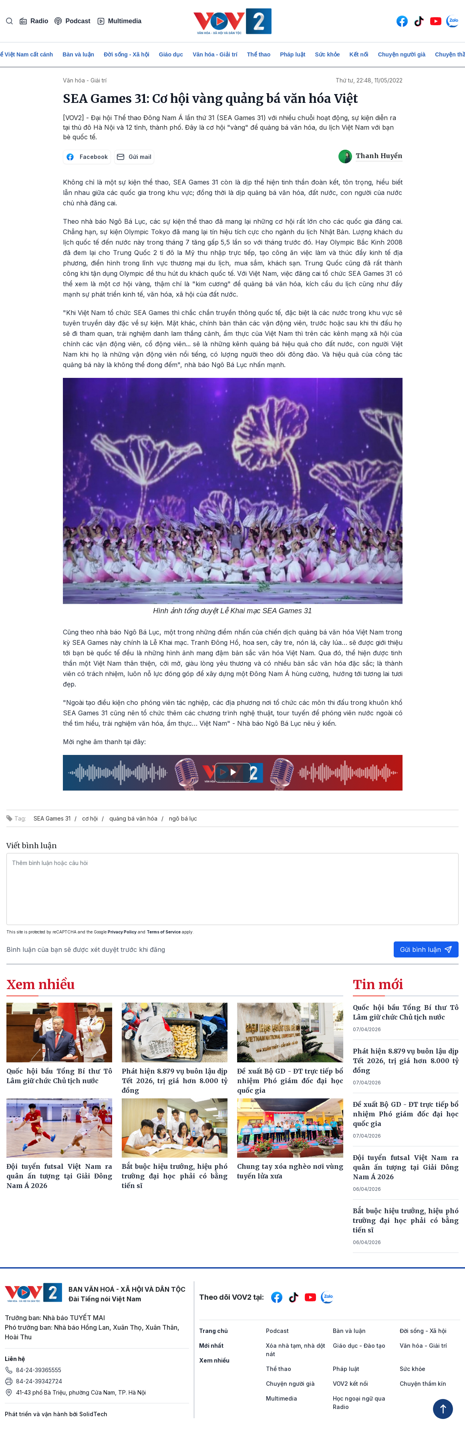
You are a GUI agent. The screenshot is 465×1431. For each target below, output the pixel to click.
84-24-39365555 (38, 1370)
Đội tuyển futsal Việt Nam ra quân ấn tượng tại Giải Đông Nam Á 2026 (406, 1167)
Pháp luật (292, 54)
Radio (33, 21)
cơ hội (90, 818)
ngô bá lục (183, 818)
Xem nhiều (214, 1360)
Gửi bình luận (426, 949)
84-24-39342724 (39, 1381)
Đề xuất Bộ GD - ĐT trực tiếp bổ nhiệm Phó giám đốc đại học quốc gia (406, 1114)
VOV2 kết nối (350, 1383)
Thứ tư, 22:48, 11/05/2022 (369, 80)
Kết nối (359, 54)
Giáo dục (171, 54)
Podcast (72, 21)
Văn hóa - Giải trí (215, 54)
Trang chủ (213, 1330)
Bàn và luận (78, 54)
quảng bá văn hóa (133, 818)
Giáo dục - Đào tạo (359, 1345)
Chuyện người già (402, 54)
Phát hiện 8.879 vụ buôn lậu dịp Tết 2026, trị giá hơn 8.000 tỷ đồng (406, 1060)
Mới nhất (211, 1345)
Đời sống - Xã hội (126, 54)
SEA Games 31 (52, 818)
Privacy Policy (122, 931)
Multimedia (119, 21)
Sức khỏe (327, 54)
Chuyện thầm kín (423, 1383)
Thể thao (259, 54)
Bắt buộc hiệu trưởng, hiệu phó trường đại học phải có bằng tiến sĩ (406, 1220)
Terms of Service (164, 931)
